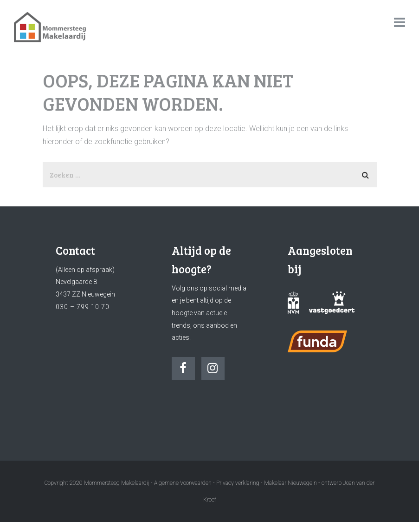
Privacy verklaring (237, 483)
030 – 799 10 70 (83, 307)
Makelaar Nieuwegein (291, 483)
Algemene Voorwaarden (183, 483)
